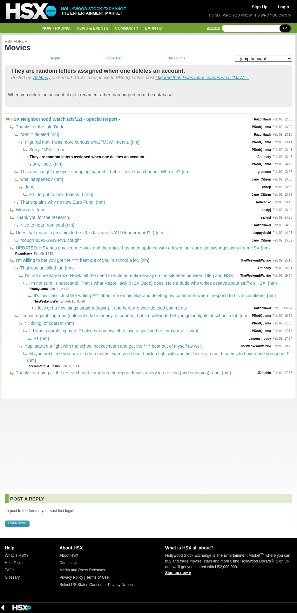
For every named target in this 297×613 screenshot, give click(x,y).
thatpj (266, 210)
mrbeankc (263, 202)
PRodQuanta (261, 127)
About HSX (68, 555)
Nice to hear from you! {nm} (46, 225)
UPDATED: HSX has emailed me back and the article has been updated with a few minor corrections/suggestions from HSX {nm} (142, 247)
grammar (264, 172)
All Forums (177, 58)
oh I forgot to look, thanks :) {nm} (60, 194)
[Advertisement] (148, 444)
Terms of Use (97, 577)
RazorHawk (262, 119)
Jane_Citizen (261, 179)
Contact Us (68, 563)
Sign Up (259, 6)
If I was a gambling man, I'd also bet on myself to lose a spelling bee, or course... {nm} (113, 330)
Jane (29, 186)
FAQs (9, 570)
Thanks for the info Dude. (40, 126)
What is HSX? (17, 555)
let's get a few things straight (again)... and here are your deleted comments (112, 307)
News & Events (92, 28)
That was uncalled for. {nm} (46, 267)
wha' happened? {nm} (41, 179)
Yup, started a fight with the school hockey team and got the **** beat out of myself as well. (113, 346)
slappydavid (262, 233)
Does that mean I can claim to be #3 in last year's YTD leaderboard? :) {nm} (90, 232)
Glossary (12, 577)
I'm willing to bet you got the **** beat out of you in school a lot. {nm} (82, 260)
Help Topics (14, 563)
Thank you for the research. (42, 217)
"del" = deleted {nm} (39, 134)
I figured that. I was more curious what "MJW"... (202, 77)
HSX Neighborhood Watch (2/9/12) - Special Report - (65, 119)
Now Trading (56, 28)
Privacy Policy (71, 577)
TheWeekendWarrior (255, 260)
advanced (213, 28)
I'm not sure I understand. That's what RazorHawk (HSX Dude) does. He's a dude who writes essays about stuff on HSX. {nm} (152, 283)
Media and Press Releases (82, 570)
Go (285, 28)
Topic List (114, 58)
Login (283, 6)
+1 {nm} (40, 338)
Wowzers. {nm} (30, 209)
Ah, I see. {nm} (47, 164)
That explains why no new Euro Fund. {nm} (62, 202)
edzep (266, 187)
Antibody (42, 77)
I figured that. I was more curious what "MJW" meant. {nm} (82, 142)
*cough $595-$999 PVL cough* (50, 240)
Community (126, 28)
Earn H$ (153, 28)
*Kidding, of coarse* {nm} (49, 323)
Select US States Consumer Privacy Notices (96, 584)
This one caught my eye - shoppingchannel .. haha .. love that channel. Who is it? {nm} (105, 171)
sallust (266, 217)
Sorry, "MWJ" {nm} (47, 149)
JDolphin (264, 373)
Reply (55, 58)
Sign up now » (178, 572)
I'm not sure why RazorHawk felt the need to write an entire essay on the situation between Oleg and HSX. (129, 275)
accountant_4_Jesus (44, 366)
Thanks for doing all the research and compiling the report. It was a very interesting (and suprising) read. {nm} (123, 372)
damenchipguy (260, 338)
